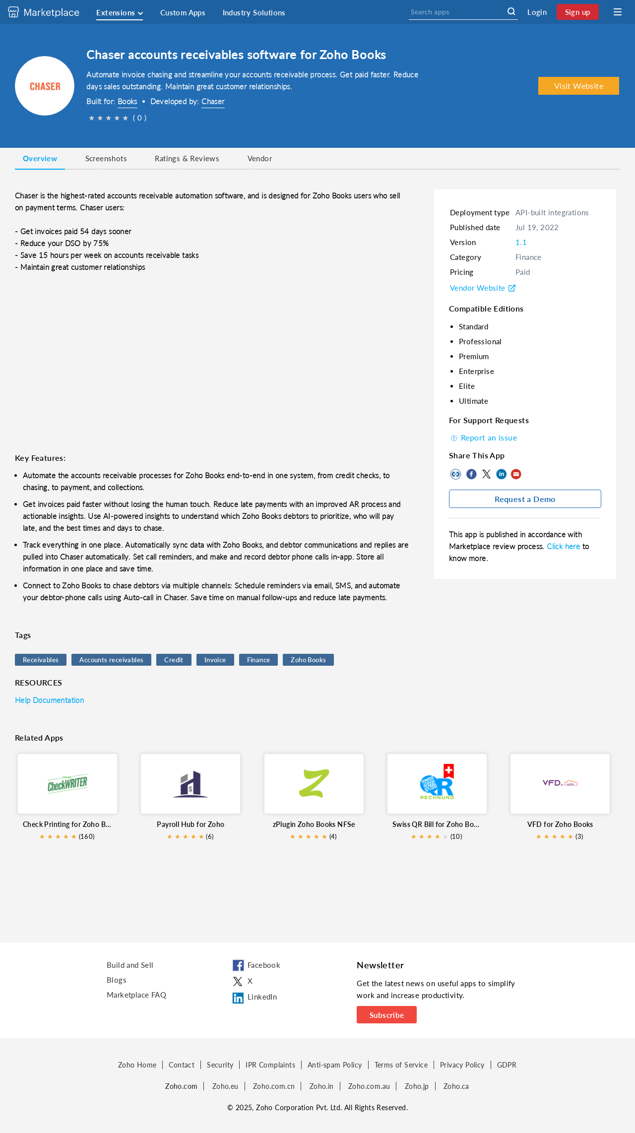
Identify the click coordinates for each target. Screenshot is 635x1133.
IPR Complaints (270, 1065)
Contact (181, 1065)
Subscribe (387, 1014)
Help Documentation (49, 699)
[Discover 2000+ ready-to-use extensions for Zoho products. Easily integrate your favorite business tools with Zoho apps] (51, 11)
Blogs (117, 979)
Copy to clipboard (456, 474)
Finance (258, 660)
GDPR (507, 1065)
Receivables (41, 660)
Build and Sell (130, 964)
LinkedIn (501, 474)
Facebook (471, 474)
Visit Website (578, 85)
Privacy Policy (462, 1065)
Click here (564, 546)
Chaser (212, 101)
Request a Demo (525, 499)
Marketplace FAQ (136, 994)
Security (220, 1065)
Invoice (215, 660)
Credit (173, 660)
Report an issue (483, 437)
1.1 (521, 242)
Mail (515, 474)
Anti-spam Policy (335, 1065)
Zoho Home (137, 1065)
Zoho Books (308, 660)
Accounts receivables (111, 660)
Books (127, 101)
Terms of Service (401, 1065)
